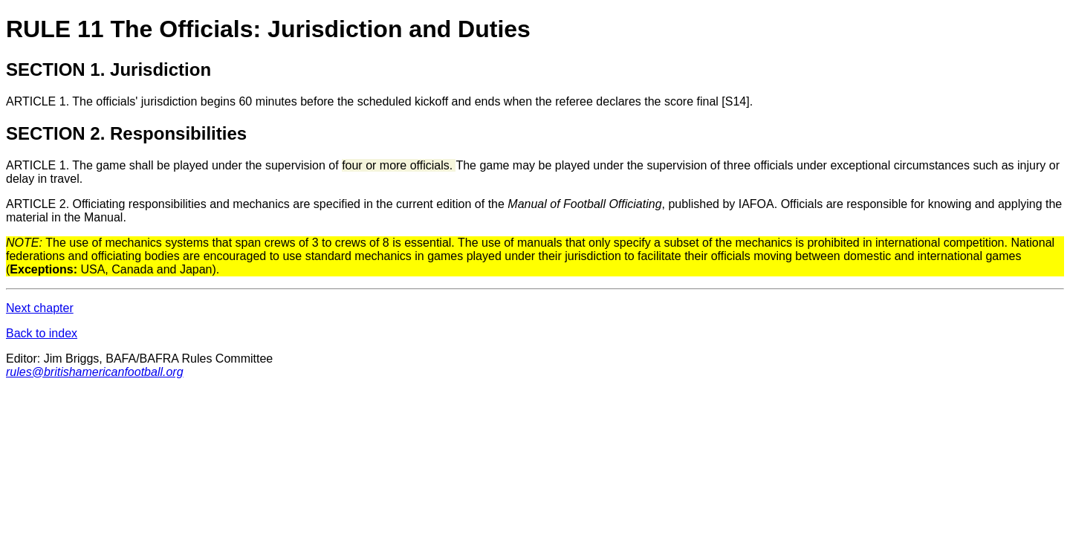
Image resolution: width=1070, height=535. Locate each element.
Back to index (41, 333)
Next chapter (40, 308)
